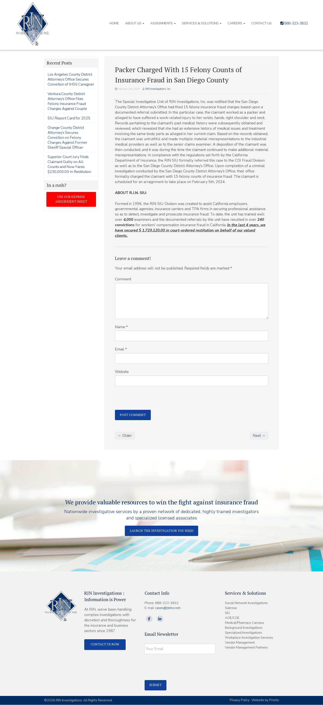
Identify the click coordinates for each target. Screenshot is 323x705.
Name (121, 326)
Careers (233, 23)
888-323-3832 (292, 23)
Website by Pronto (265, 700)
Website (122, 371)
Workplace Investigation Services (249, 638)
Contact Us (258, 23)
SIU (227, 613)
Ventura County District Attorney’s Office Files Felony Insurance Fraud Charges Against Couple (67, 106)
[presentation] (146, 400)
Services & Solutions (198, 23)
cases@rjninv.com (167, 608)
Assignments (159, 23)
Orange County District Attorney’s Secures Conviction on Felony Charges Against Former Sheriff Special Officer (68, 142)
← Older (125, 435)
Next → (259, 435)
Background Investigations (243, 628)
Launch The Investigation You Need (162, 531)
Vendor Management (240, 642)
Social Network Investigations (246, 603)
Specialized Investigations (243, 633)
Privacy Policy (239, 700)
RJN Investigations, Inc (157, 88)
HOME (110, 23)
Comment (123, 279)
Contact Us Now (105, 644)
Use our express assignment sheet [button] (71, 204)
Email (121, 349)
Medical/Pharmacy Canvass (244, 623)
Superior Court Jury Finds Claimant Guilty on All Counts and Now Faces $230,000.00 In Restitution (69, 169)
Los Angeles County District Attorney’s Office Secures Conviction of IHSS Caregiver (70, 82)
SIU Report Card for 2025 (69, 123)
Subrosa (231, 608)
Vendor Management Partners (246, 647)
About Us (131, 23)
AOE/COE (232, 618)
